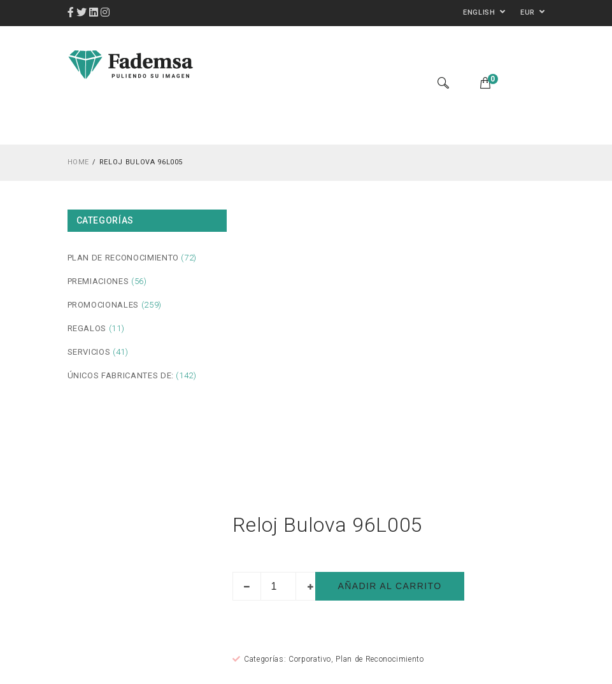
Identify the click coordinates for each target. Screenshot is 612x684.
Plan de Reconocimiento (123, 257)
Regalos (87, 328)
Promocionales (103, 305)
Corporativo (309, 659)
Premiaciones (98, 281)
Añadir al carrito (389, 586)
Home (79, 162)
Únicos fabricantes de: (121, 375)
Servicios (89, 352)
